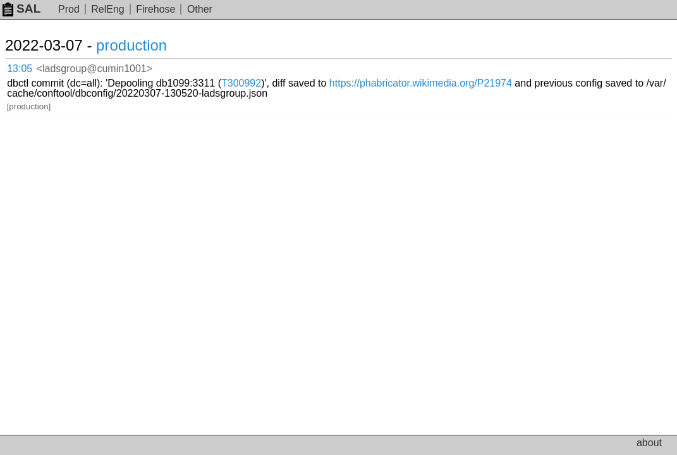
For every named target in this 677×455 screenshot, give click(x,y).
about (649, 442)
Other (199, 9)
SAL (21, 8)
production (146, 45)
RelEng (107, 9)
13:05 (32, 66)
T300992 (383, 66)
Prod (69, 9)
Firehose (155, 9)
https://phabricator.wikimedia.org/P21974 (240, 76)
